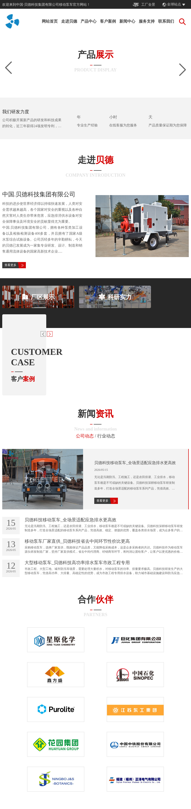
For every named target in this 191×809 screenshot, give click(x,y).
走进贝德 (69, 21)
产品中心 (88, 21)
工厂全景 (144, 5)
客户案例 (108, 21)
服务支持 (147, 21)
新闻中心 (127, 21)
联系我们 (166, 21)
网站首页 (50, 21)
